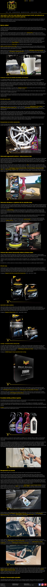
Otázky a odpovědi (34, 12)
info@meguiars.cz (15, 583)
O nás (26, 0)
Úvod (7, 12)
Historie (39, 12)
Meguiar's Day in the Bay (25, 12)
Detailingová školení (16, 12)
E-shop (10, 12)
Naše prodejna (26, 583)
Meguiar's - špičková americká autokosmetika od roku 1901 (12, 5)
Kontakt (31, 0)
